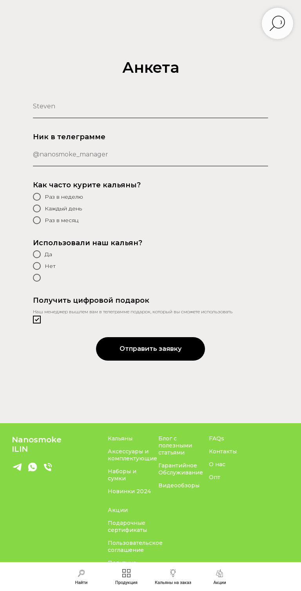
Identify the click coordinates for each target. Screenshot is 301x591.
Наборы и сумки (122, 475)
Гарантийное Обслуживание (180, 469)
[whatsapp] (32, 470)
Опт (214, 477)
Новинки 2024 (129, 491)
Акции (118, 510)
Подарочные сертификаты (127, 526)
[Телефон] (47, 470)
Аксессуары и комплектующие (132, 455)
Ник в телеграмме (69, 137)
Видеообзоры (178, 485)
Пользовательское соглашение (135, 546)
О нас (217, 464)
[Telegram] (17, 470)
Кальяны (120, 438)
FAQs (216, 438)
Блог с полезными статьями (175, 445)
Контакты (223, 451)
